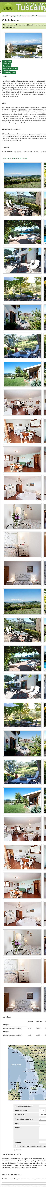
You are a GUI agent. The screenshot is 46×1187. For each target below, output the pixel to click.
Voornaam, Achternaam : (24, 1106)
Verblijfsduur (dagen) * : (24, 1119)
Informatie (6, 70)
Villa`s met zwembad (25, 16)
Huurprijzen (7, 66)
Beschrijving (7, 61)
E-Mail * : (18, 1123)
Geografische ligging (10, 68)
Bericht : (18, 1128)
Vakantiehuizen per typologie (10, 16)
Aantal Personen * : (22, 1110)
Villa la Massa (36, 16)
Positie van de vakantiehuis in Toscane (14, 158)
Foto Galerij (7, 64)
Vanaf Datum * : (20, 1115)
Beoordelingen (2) (9, 72)
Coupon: (18, 1142)
